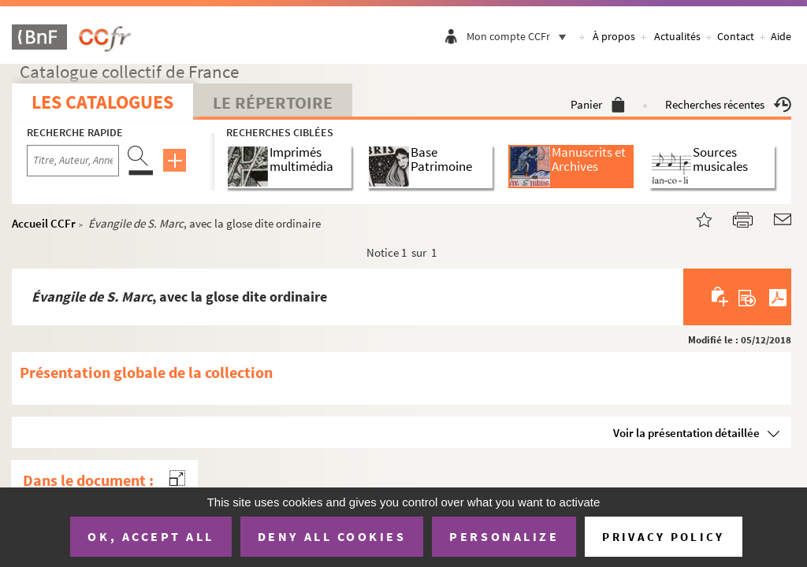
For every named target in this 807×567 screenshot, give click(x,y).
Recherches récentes (728, 104)
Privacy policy (663, 536)
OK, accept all (150, 536)
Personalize (504, 536)
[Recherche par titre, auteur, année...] (73, 160)
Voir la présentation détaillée (686, 432)
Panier (598, 104)
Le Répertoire (273, 102)
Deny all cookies (332, 536)
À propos (614, 36)
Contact (735, 36)
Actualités (677, 36)
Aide (781, 36)
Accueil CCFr (44, 223)
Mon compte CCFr (520, 36)
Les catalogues (102, 102)
